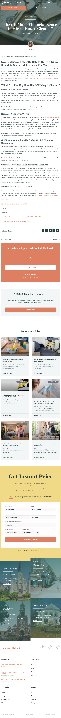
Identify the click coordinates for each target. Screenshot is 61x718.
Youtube (33, 700)
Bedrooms (25, 530)
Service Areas (35, 672)
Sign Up (3, 696)
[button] (56, 2)
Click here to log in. (38, 551)
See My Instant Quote (31, 540)
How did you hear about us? (13, 522)
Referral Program (5, 700)
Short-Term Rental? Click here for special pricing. (30, 488)
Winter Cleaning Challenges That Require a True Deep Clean (12, 445)
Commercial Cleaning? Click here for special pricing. (30, 491)
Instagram (34, 703)
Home (3, 57)
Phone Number (9, 514)
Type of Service (9, 530)
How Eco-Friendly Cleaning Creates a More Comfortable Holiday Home (45, 403)
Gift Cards (34, 676)
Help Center (4, 703)
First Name (8, 507)
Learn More (7, 584)
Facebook (34, 696)
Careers (33, 665)
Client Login (4, 693)
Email (32, 507)
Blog (32, 669)
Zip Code (33, 514)
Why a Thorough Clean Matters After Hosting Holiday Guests (14, 396)
